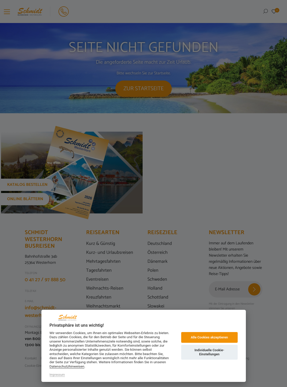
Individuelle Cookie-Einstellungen (209, 352)
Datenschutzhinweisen (67, 366)
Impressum (57, 375)
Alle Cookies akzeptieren (209, 337)
